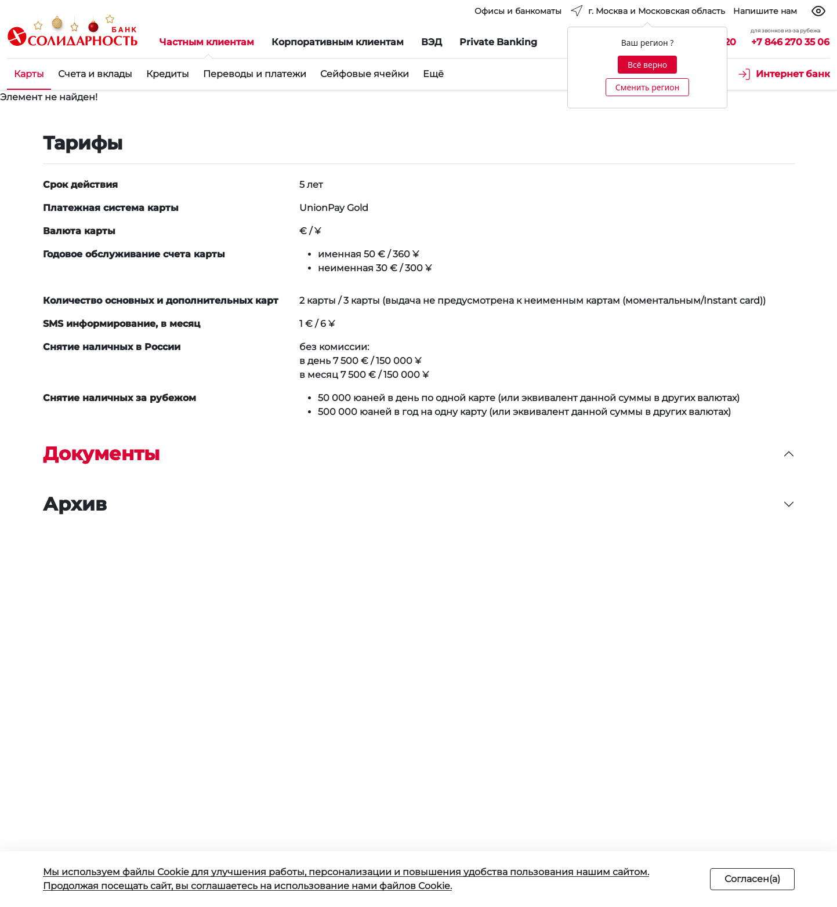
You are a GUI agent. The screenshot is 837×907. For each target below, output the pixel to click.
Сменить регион (647, 87)
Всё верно (647, 64)
